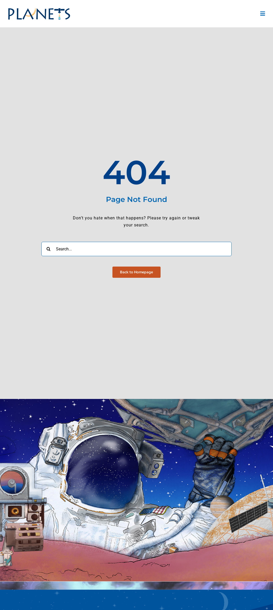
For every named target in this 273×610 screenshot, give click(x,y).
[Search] (48, 249)
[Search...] (136, 249)
